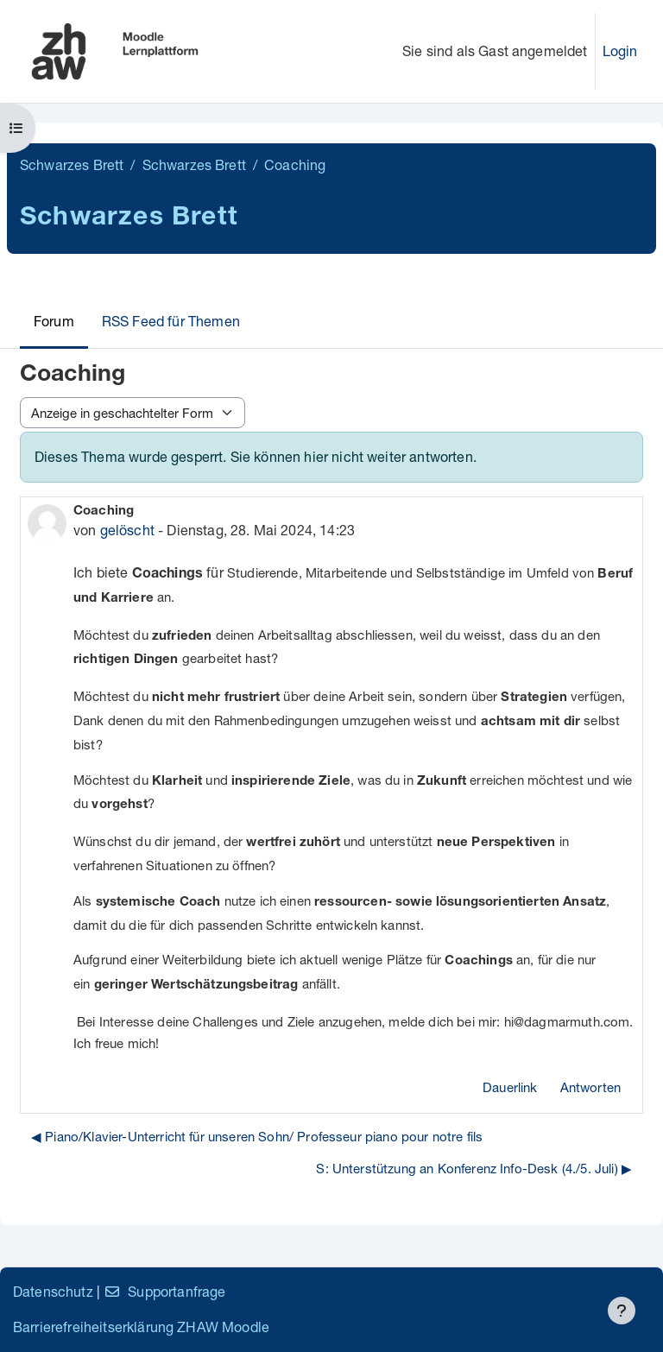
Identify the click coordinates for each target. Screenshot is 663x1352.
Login (620, 50)
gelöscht (127, 529)
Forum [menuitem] (54, 321)
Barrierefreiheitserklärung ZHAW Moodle (141, 1326)
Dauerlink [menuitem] (510, 1087)
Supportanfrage (164, 1291)
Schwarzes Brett (71, 164)
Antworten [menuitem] (590, 1087)
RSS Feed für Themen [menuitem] (171, 321)
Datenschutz (53, 1291)
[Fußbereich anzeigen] (621, 1310)
